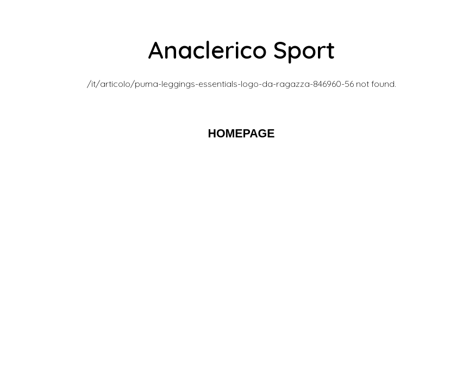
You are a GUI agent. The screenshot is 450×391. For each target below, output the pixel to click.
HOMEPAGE (241, 133)
